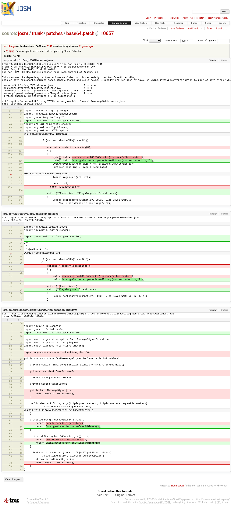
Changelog (99, 23)
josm (23, 33)
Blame (209, 28)
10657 (107, 33)
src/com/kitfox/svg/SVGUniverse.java (28, 60)
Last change (9, 46)
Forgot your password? (217, 18)
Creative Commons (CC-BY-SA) (155, 513)
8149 (49, 46)
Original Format (125, 506)
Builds (194, 23)
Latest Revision (177, 28)
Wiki (67, 23)
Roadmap (178, 23)
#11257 (10, 51)
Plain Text (102, 506)
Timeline (81, 23)
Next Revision (193, 28)
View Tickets (141, 23)
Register (200, 18)
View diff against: (214, 40)
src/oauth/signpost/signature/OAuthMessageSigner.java (40, 320)
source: (9, 33)
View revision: (172, 40)
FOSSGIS (152, 510)
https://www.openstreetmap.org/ (212, 510)
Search (222, 23)
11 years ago (86, 46)
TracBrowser (177, 497)
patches (54, 33)
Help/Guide (174, 18)
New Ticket (160, 23)
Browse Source (119, 23)
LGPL (218, 513)
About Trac (188, 18)
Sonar (208, 23)
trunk (37, 33)
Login (148, 18)
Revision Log (222, 28)
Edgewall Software (39, 513)
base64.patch (80, 33)
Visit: (146, 40)
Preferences (159, 18)
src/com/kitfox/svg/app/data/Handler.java (31, 223)
